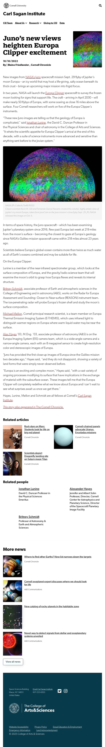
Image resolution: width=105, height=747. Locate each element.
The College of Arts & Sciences (39, 708)
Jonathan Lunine (36, 122)
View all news (13, 662)
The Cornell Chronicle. (33, 407)
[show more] (26, 23)
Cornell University (15, 5)
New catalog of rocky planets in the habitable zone (51, 606)
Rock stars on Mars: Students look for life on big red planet (37, 429)
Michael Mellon (12, 313)
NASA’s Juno (33, 77)
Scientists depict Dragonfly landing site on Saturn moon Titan (36, 456)
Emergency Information (19, 730)
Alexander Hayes (81, 489)
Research (34, 23)
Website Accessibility (18, 727)
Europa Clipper (54, 93)
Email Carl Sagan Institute (43, 689)
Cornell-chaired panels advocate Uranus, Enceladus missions (87, 429)
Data (62, 23)
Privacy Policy (41, 727)
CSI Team (8, 23)
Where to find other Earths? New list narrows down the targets (57, 557)
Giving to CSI (50, 23)
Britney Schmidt (12, 288)
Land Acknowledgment (47, 730)
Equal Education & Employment (67, 727)
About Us (19, 23)
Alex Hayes (10, 334)
